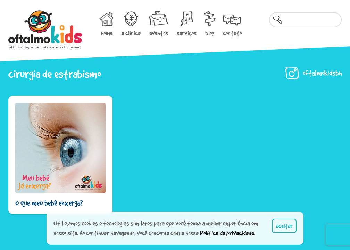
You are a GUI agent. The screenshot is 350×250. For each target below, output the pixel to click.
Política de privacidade (227, 233)
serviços (187, 33)
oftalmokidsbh (322, 72)
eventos (158, 33)
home (106, 33)
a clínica (131, 33)
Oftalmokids (45, 29)
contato (232, 33)
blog (209, 33)
